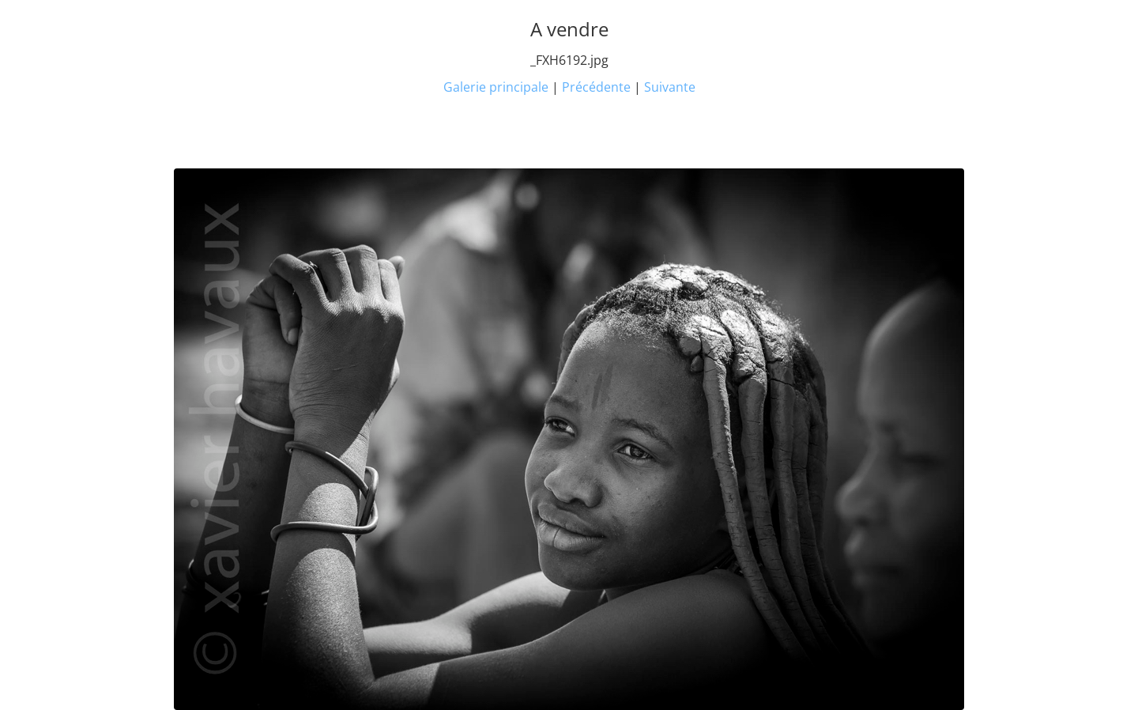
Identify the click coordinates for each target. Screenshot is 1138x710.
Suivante (669, 87)
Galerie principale (495, 87)
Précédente (596, 87)
